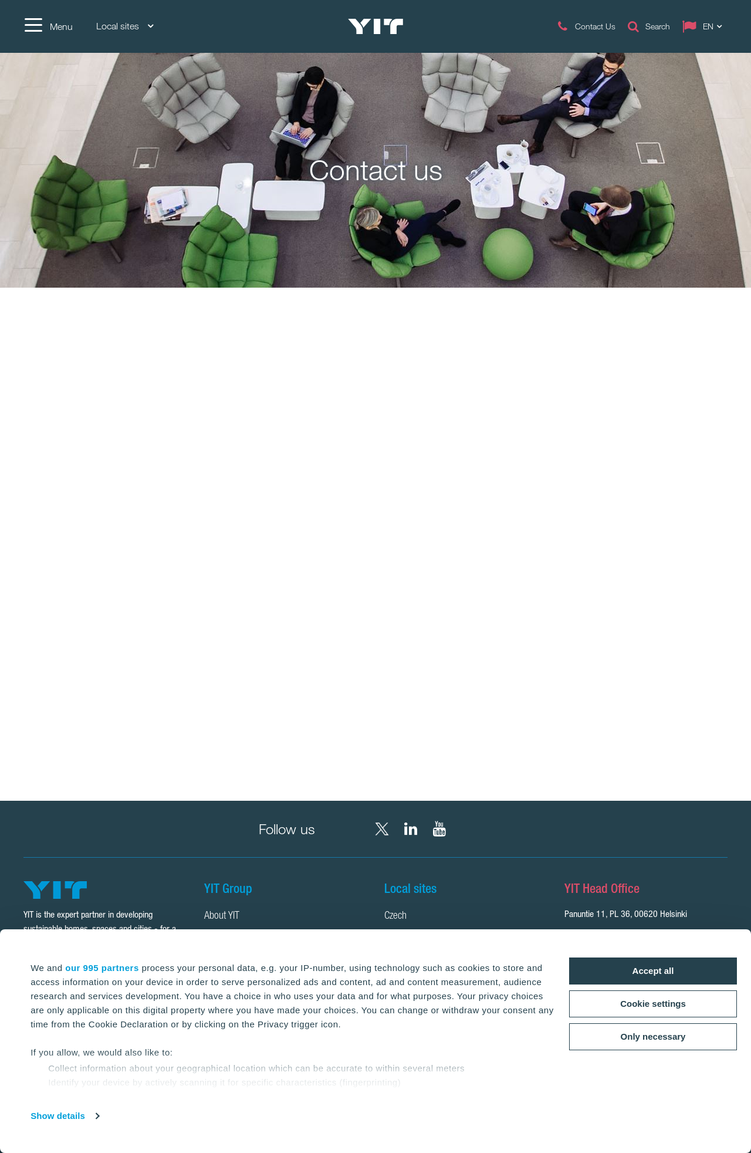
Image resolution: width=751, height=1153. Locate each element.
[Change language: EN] (705, 26)
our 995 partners (102, 968)
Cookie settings (653, 1004)
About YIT (221, 916)
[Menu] (48, 26)
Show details (58, 1116)
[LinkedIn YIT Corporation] (410, 829)
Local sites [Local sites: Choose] (124, 26)
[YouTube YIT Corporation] (439, 829)
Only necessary (653, 1036)
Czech (395, 916)
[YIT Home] (375, 26)
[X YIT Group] (382, 829)
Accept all (653, 971)
